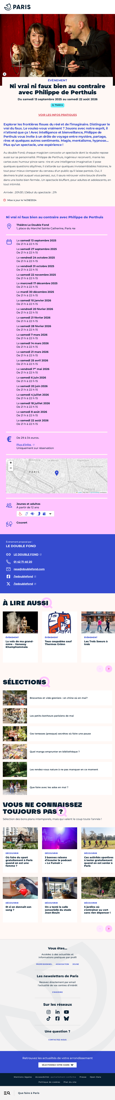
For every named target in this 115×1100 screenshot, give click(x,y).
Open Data (95, 1077)
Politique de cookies (49, 1082)
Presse (83, 1077)
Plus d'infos (24, 444)
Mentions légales (23, 1077)
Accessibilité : (55, 1077)
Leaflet (79, 492)
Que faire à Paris (28, 1093)
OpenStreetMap (94, 492)
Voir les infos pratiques (57, 114)
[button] (57, 473)
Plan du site (70, 1082)
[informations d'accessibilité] (35, 514)
